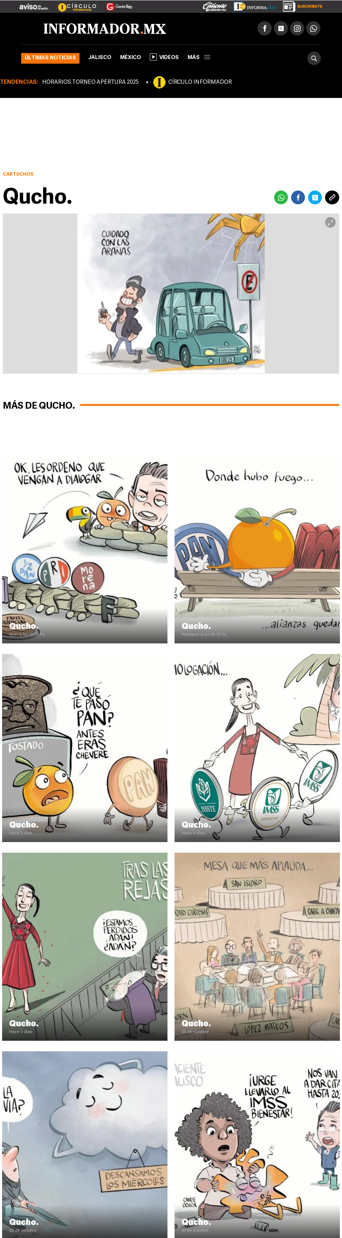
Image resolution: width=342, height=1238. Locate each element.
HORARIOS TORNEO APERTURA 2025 (90, 82)
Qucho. (24, 627)
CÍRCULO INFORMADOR (200, 82)
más (199, 57)
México (130, 57)
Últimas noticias (50, 58)
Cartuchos (18, 174)
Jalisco (99, 57)
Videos (164, 56)
